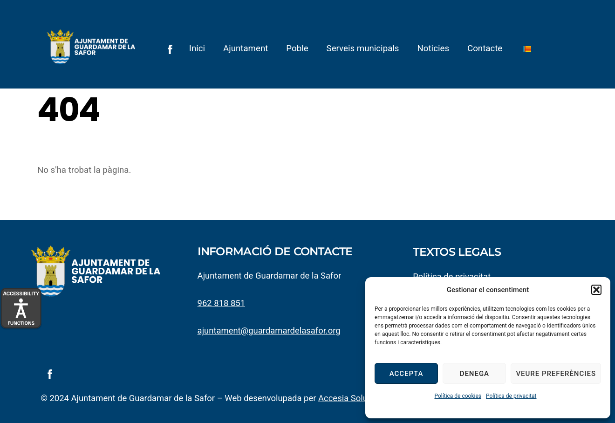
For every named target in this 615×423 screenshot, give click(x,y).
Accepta (407, 373)
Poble (297, 48)
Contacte (484, 48)
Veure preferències (556, 373)
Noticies (433, 48)
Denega (474, 373)
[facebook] (170, 48)
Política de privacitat (511, 396)
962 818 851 (222, 305)
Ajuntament (245, 48)
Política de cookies (457, 396)
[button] (596, 289)
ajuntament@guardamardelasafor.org (270, 332)
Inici (197, 48)
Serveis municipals (363, 48)
